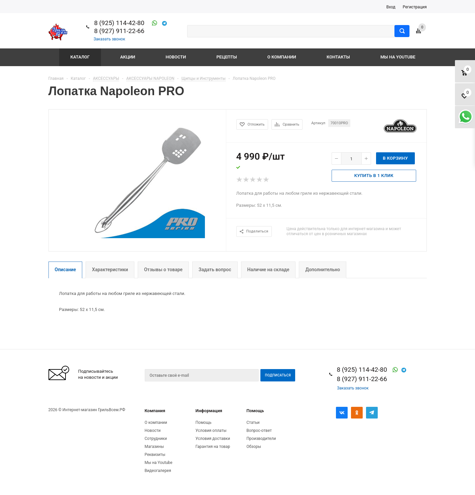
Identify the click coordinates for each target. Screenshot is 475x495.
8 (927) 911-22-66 (119, 31)
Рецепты (227, 56)
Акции (127, 56)
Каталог (80, 56)
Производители (261, 438)
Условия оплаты (211, 430)
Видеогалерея (157, 470)
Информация (209, 410)
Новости (176, 56)
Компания (154, 410)
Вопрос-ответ (259, 430)
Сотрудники (155, 438)
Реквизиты (154, 454)
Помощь (255, 410)
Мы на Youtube (397, 56)
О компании (281, 56)
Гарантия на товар (213, 446)
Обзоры (253, 446)
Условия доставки (213, 438)
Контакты (338, 56)
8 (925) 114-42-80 (119, 23)
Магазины (154, 446)
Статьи (252, 422)
